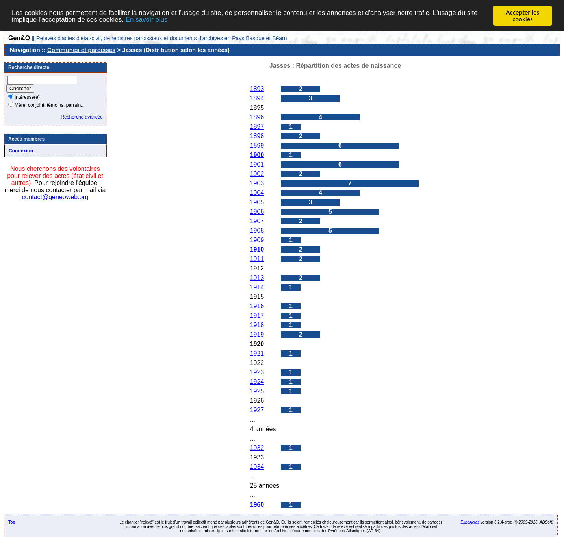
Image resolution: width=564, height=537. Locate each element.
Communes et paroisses (81, 49)
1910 (257, 249)
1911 (257, 259)
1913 (257, 277)
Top (11, 522)
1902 (257, 173)
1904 (257, 192)
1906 (257, 211)
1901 (257, 164)
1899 (257, 145)
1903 (257, 183)
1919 (257, 334)
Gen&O (19, 38)
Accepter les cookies (522, 15)
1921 (257, 353)
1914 (257, 287)
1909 (257, 240)
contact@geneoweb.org (55, 197)
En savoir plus (147, 19)
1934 (257, 466)
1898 (257, 136)
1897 (257, 126)
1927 (257, 410)
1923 (257, 372)
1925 (257, 391)
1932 (257, 447)
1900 (257, 155)
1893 (257, 88)
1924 (257, 381)
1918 (257, 325)
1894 (257, 98)
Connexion (21, 151)
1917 (257, 315)
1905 (257, 202)
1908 (257, 230)
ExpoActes (469, 522)
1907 (257, 221)
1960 (257, 504)
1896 (257, 117)
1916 (257, 306)
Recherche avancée (82, 117)
